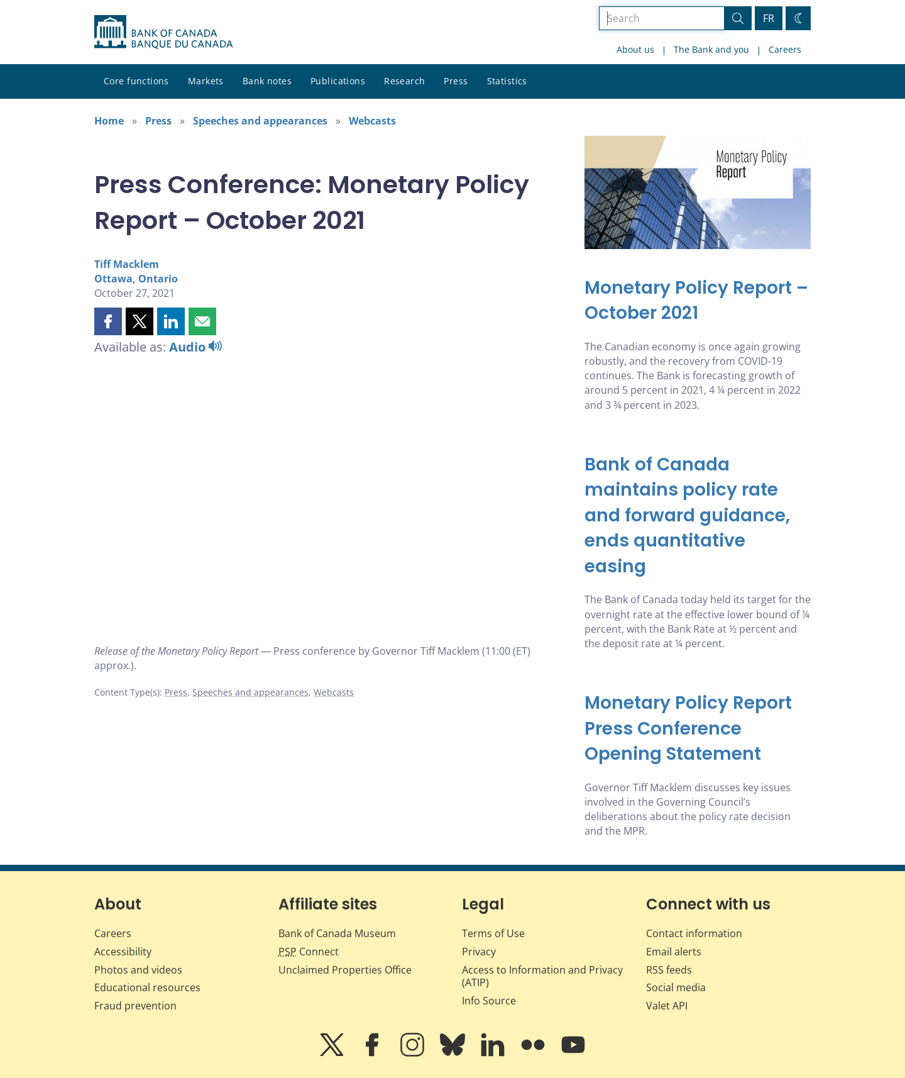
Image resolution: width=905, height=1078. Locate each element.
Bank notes (267, 81)
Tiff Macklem (126, 264)
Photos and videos (138, 970)
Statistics (507, 81)
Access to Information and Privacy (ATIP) (542, 976)
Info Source (489, 1001)
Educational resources (147, 987)
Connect (308, 952)
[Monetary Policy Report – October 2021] (697, 300)
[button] (108, 321)
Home (109, 121)
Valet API (667, 1006)
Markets (206, 81)
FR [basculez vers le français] (768, 18)
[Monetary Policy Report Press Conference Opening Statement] (697, 729)
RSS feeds (669, 970)
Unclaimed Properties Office (345, 970)
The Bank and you (711, 49)
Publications (337, 81)
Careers (785, 49)
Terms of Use (493, 933)
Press (456, 81)
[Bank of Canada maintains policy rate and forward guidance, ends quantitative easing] (697, 516)
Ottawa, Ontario (136, 279)
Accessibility (122, 952)
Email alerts (673, 952)
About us (635, 49)
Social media (676, 987)
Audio (195, 346)
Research (404, 81)
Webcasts (372, 121)
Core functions (136, 81)
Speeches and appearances (260, 121)
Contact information (694, 933)
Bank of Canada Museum (337, 933)
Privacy (479, 952)
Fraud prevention (135, 1006)
